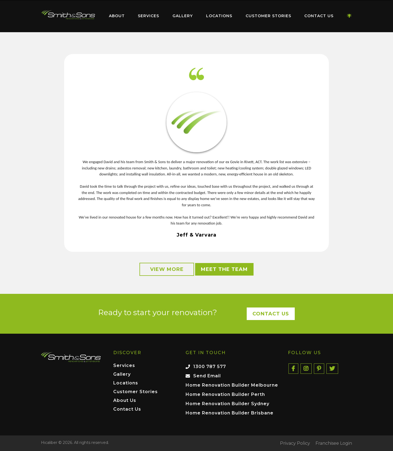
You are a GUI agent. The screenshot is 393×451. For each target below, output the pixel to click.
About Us (124, 400)
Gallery (182, 15)
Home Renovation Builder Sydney (227, 403)
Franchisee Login (333, 443)
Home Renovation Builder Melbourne (232, 385)
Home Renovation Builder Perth (225, 394)
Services (148, 15)
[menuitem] (68, 16)
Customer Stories (268, 15)
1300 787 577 (209, 366)
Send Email (207, 375)
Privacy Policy (295, 443)
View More (167, 269)
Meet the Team (224, 269)
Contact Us (319, 15)
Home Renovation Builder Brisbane (229, 413)
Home (68, 14)
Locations (219, 15)
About (117, 15)
